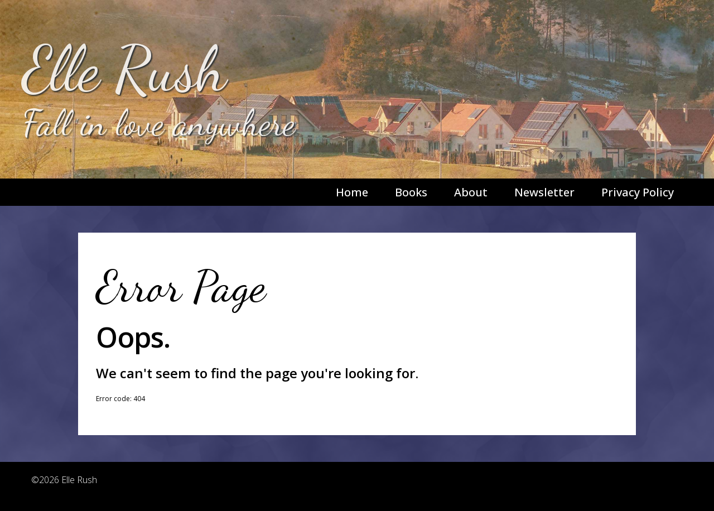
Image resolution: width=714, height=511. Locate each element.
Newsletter (544, 192)
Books (411, 192)
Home (352, 192)
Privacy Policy (637, 192)
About (471, 192)
